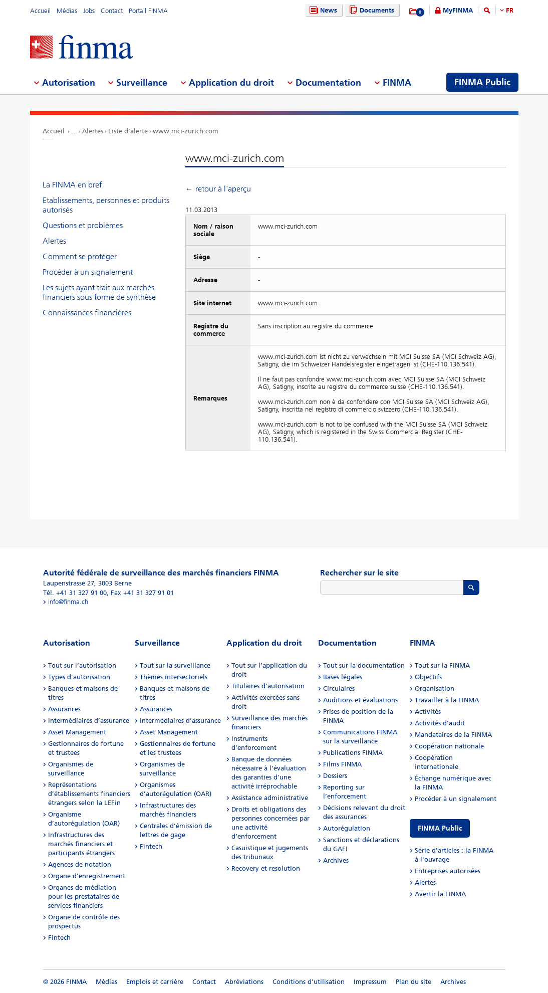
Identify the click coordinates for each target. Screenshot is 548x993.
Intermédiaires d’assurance (88, 720)
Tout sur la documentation (364, 665)
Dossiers (335, 775)
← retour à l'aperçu (218, 188)
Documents (370, 10)
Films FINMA (342, 764)
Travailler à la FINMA (447, 700)
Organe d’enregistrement (86, 876)
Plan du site (413, 981)
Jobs (89, 11)
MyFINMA (458, 10)
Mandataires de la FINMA (453, 734)
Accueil (40, 11)
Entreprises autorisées (447, 871)
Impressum (370, 981)
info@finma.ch (68, 602)
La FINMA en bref (72, 184)
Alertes (92, 131)
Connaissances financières (87, 312)
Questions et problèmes (83, 225)
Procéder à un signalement (88, 272)
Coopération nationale (449, 746)
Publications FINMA (353, 752)
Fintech (59, 937)
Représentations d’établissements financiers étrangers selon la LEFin (89, 794)
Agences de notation (79, 864)
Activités (428, 711)
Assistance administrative (269, 798)
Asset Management (77, 732)
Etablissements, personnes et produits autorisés (106, 205)
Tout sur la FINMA (442, 665)
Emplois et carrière (154, 981)
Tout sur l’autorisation (82, 665)
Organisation (434, 688)
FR (509, 10)
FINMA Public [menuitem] (482, 82)
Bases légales (342, 677)
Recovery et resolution (265, 868)
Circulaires (339, 688)
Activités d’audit (440, 723)
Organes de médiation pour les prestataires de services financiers (83, 896)
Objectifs (428, 677)
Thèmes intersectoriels (173, 677)
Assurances (64, 709)
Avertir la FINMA (440, 894)
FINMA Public (440, 828)
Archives (336, 860)
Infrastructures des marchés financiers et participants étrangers (81, 844)
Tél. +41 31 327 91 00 (75, 593)
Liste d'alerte (128, 131)
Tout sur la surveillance (175, 665)
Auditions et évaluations (360, 700)
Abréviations (244, 981)
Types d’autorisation (79, 677)
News (322, 10)
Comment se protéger (80, 256)
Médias (67, 11)
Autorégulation (346, 828)
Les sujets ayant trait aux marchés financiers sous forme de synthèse (99, 292)
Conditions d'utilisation (308, 981)
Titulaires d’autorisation (268, 686)
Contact (112, 11)
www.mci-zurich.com (185, 131)
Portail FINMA (148, 11)
